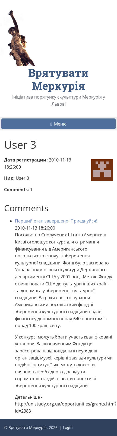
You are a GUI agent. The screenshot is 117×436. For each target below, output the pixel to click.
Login (68, 427)
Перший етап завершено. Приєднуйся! (56, 221)
